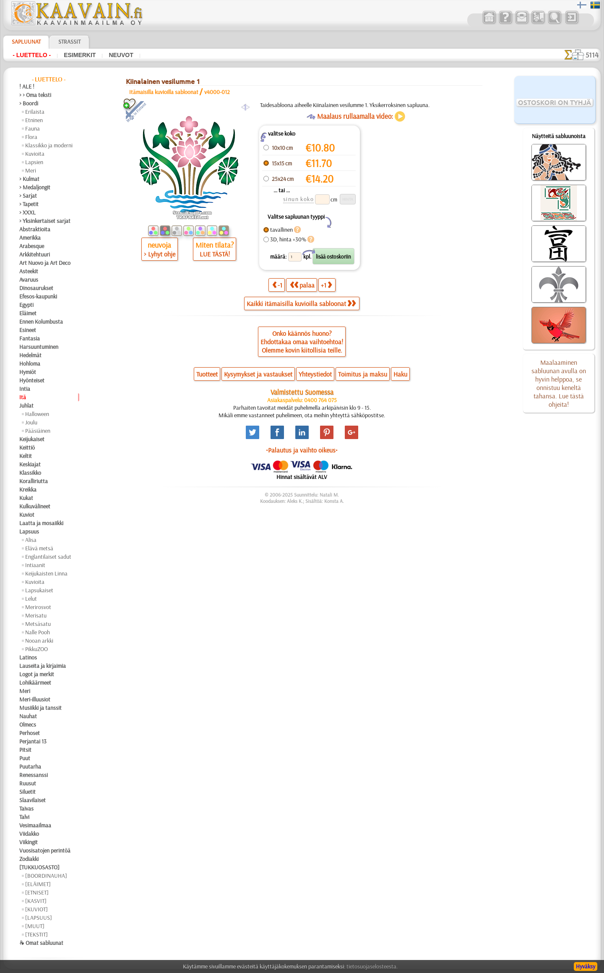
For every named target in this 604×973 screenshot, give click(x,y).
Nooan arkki (39, 640)
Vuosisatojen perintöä (44, 850)
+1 (326, 284)
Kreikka (27, 489)
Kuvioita (34, 153)
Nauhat (28, 716)
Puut (24, 758)
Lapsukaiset (39, 590)
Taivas (26, 808)
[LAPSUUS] (38, 917)
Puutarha (30, 766)
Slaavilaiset (32, 800)
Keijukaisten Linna (46, 573)
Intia (24, 388)
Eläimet (27, 313)
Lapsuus (29, 531)
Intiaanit (35, 565)
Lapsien (34, 162)
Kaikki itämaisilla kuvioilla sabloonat (301, 303)
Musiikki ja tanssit (40, 707)
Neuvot (121, 55)
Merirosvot (38, 607)
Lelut (31, 598)
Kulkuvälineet (34, 506)
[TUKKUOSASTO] (39, 867)
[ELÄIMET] (38, 884)
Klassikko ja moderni (49, 145)
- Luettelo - (32, 55)
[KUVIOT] (36, 909)
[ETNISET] (37, 892)
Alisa (30, 540)
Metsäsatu (38, 624)
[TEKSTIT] (36, 934)
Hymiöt (27, 372)
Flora (31, 137)
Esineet (27, 330)
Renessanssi (33, 775)
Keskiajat (30, 464)
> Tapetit (29, 204)
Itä (22, 397)
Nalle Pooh (37, 632)
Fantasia (29, 338)
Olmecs (27, 724)
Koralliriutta (33, 481)
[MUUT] (34, 926)
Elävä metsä (39, 548)
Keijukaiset (31, 439)
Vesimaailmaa (35, 825)
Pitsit (25, 749)
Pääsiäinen (37, 430)
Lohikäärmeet (35, 682)
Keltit (25, 456)
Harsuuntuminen (38, 346)
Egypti (26, 305)
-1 (277, 284)
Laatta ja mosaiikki (41, 523)
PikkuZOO (36, 649)
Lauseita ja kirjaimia (42, 666)
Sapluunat (26, 41)
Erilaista (34, 111)
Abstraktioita (34, 229)
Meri (30, 170)
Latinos (28, 657)
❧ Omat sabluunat (41, 943)
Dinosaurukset (36, 288)
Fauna (32, 128)
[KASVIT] (36, 901)
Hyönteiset (31, 380)
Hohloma (29, 363)
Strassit (69, 41)
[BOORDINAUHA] (46, 875)
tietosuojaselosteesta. (372, 966)
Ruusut (27, 783)
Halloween (37, 414)
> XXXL (27, 212)
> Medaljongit (34, 187)
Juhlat (26, 405)
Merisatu (36, 615)
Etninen (34, 120)
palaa (302, 284)
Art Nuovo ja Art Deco (44, 263)
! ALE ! (26, 86)
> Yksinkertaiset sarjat (44, 221)
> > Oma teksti (35, 95)
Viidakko (29, 833)
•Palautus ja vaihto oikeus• (302, 450)
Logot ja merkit (36, 674)
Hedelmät (30, 355)
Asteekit (28, 271)
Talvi (24, 817)
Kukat (26, 498)
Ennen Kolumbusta (41, 321)
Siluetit (27, 791)
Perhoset (29, 733)
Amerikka (30, 237)
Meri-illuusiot (34, 699)
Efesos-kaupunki (38, 296)
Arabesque (31, 246)
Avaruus (28, 279)
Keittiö (27, 447)
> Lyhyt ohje (159, 254)
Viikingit (28, 842)
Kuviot (26, 514)
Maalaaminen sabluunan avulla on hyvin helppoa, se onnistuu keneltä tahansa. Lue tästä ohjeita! (558, 383)
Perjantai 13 (33, 741)
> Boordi (28, 103)
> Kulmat (29, 179)
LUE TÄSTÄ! (215, 254)
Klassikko (30, 472)
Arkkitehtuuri (34, 254)
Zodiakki (29, 859)
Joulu (31, 422)
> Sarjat (28, 195)
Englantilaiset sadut (48, 556)
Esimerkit (80, 55)
